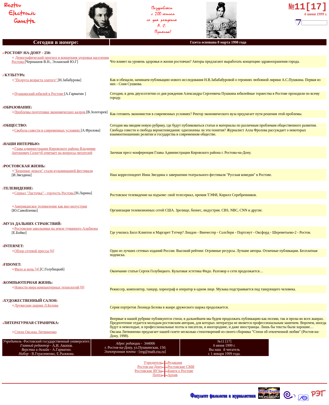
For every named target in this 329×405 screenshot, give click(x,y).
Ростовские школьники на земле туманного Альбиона (56, 228)
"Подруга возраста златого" (36, 80)
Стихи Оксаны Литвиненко (35, 332)
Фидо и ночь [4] (27, 269)
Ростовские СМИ (180, 367)
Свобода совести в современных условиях (47, 130)
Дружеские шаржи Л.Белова (36, 305)
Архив (172, 375)
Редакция (174, 362)
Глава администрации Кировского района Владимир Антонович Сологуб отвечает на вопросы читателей (54, 151)
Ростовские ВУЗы (148, 371)
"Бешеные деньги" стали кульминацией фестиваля (53, 171)
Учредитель (153, 362)
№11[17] (308, 8)
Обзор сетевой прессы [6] (34, 251)
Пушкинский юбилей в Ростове (39, 94)
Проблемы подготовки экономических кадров (50, 112)
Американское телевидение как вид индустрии (50, 206)
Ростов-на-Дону (149, 367)
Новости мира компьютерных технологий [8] (49, 287)
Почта (157, 375)
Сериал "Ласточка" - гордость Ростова (44, 193)
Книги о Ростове (180, 371)
